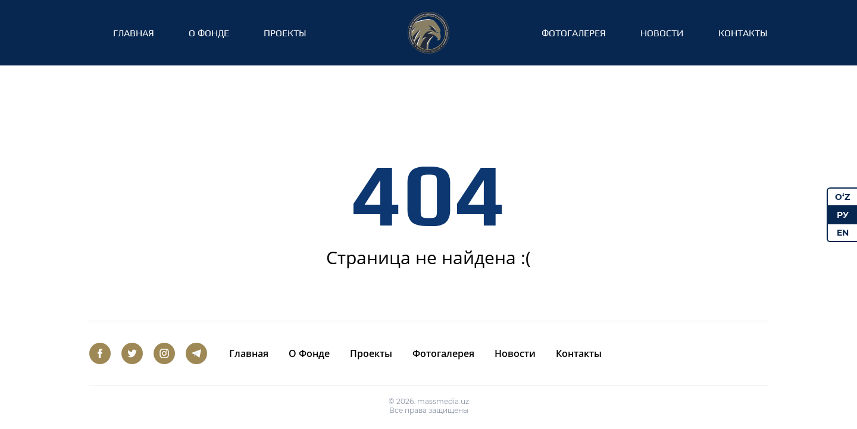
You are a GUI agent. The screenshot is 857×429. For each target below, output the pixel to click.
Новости (662, 33)
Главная (133, 33)
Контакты (743, 33)
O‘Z (842, 197)
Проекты (285, 33)
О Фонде (209, 33)
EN (843, 232)
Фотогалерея (574, 33)
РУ (843, 214)
